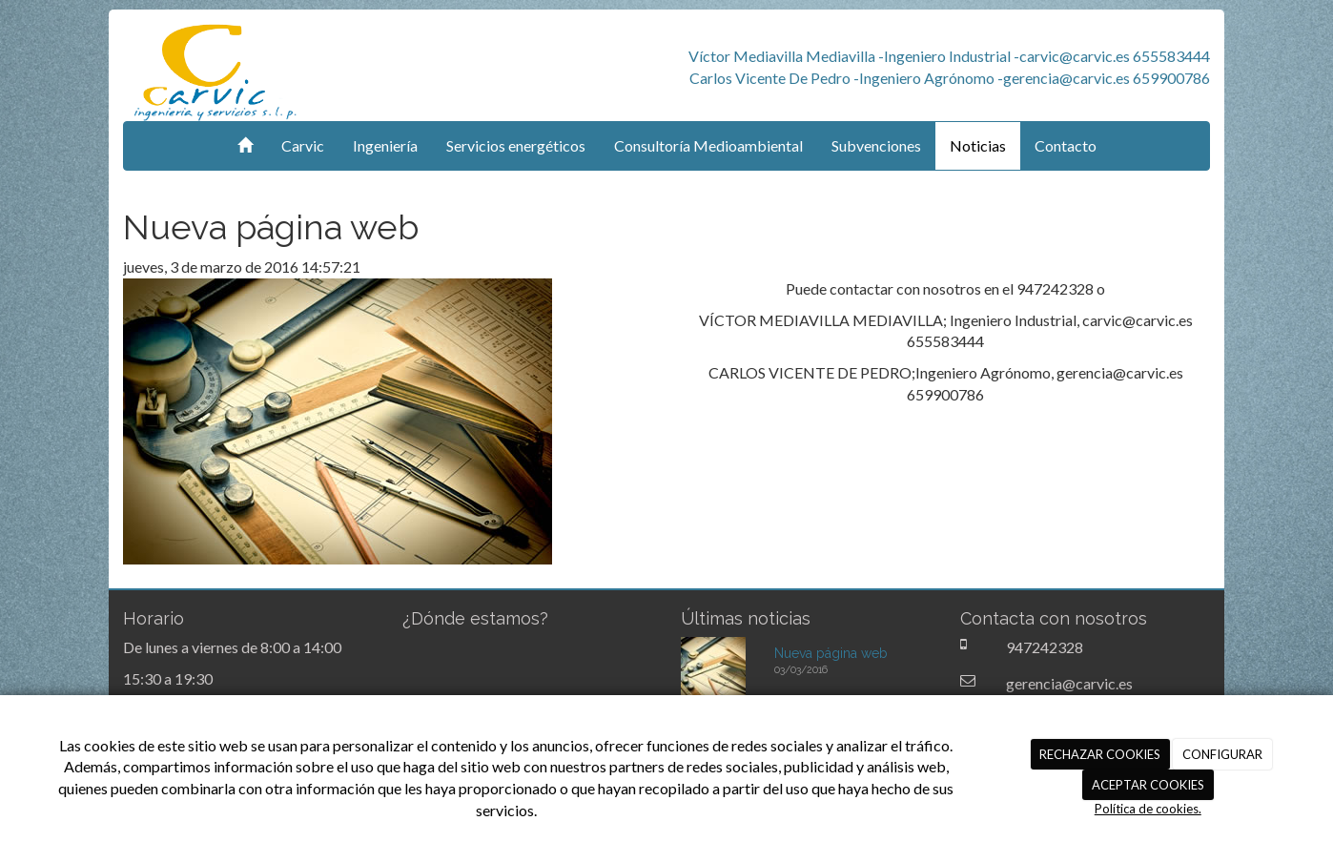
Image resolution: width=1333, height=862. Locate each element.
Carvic (302, 145)
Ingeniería (385, 145)
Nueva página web (831, 653)
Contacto (1066, 145)
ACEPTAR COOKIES (1148, 784)
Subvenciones (876, 145)
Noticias (978, 145)
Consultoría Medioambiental (708, 145)
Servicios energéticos (515, 145)
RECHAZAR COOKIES (1099, 754)
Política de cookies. (1148, 808)
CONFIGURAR (1222, 754)
